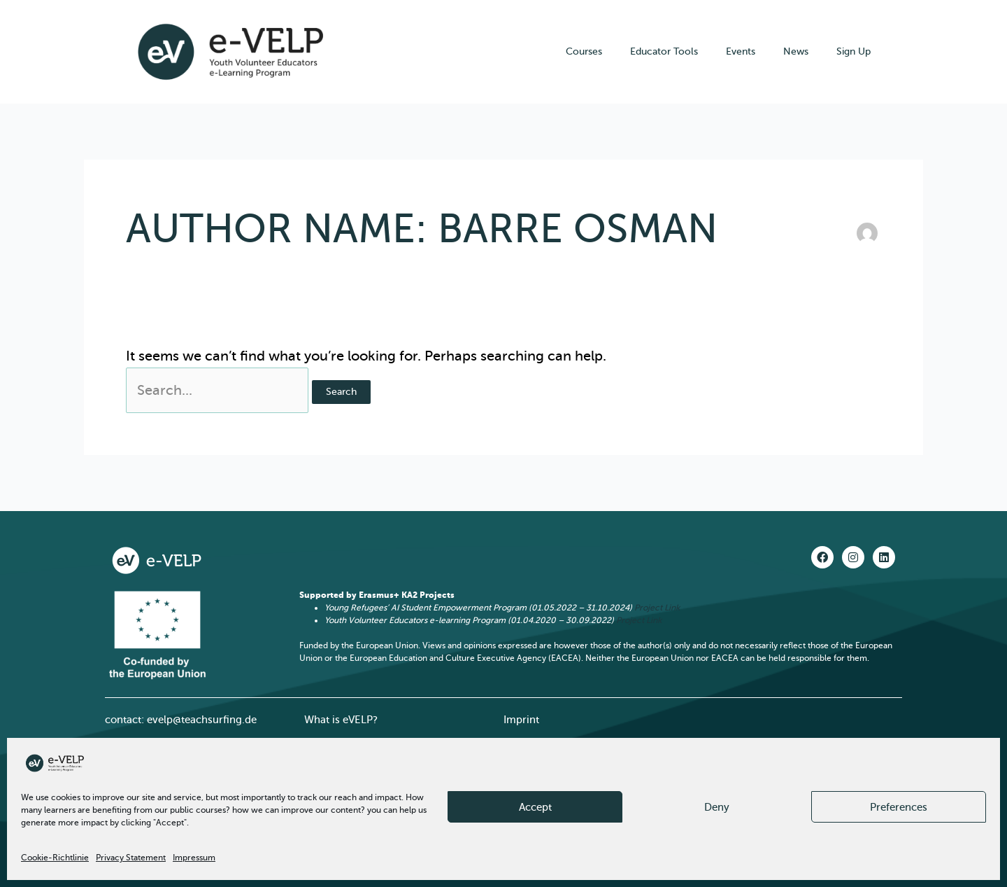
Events (740, 51)
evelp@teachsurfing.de (202, 719)
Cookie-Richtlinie (55, 857)
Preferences (898, 807)
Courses (584, 51)
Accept (535, 807)
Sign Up (853, 51)
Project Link (657, 608)
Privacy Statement (131, 857)
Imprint (521, 719)
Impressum (194, 857)
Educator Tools (664, 51)
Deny (716, 807)
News (795, 51)
